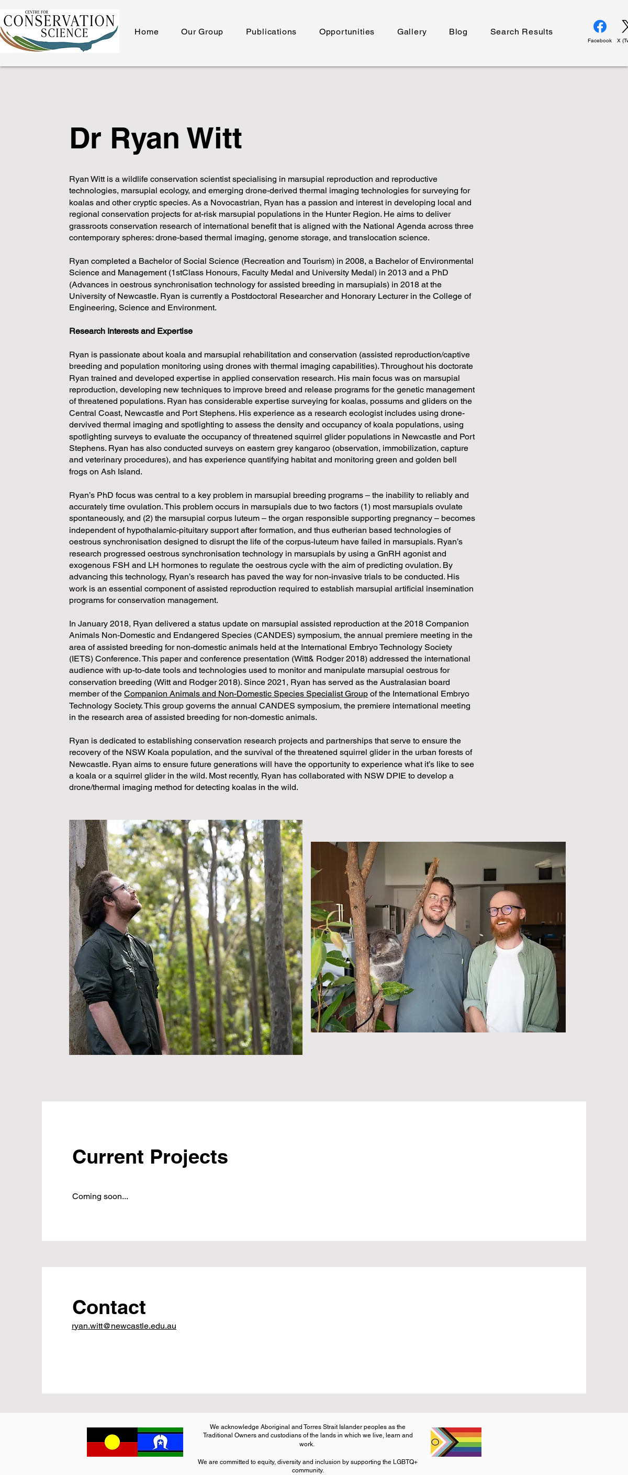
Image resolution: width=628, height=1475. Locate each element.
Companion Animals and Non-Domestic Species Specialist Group (246, 694)
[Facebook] (600, 32)
